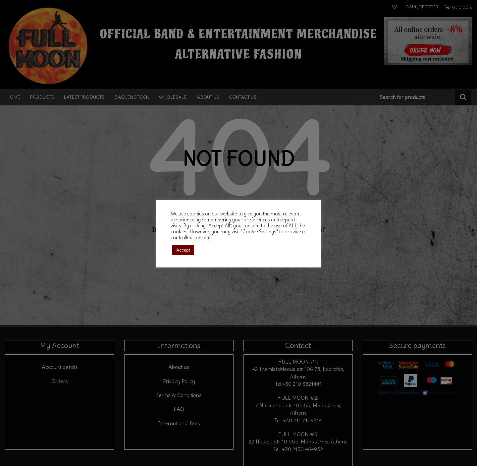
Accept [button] (183, 250)
